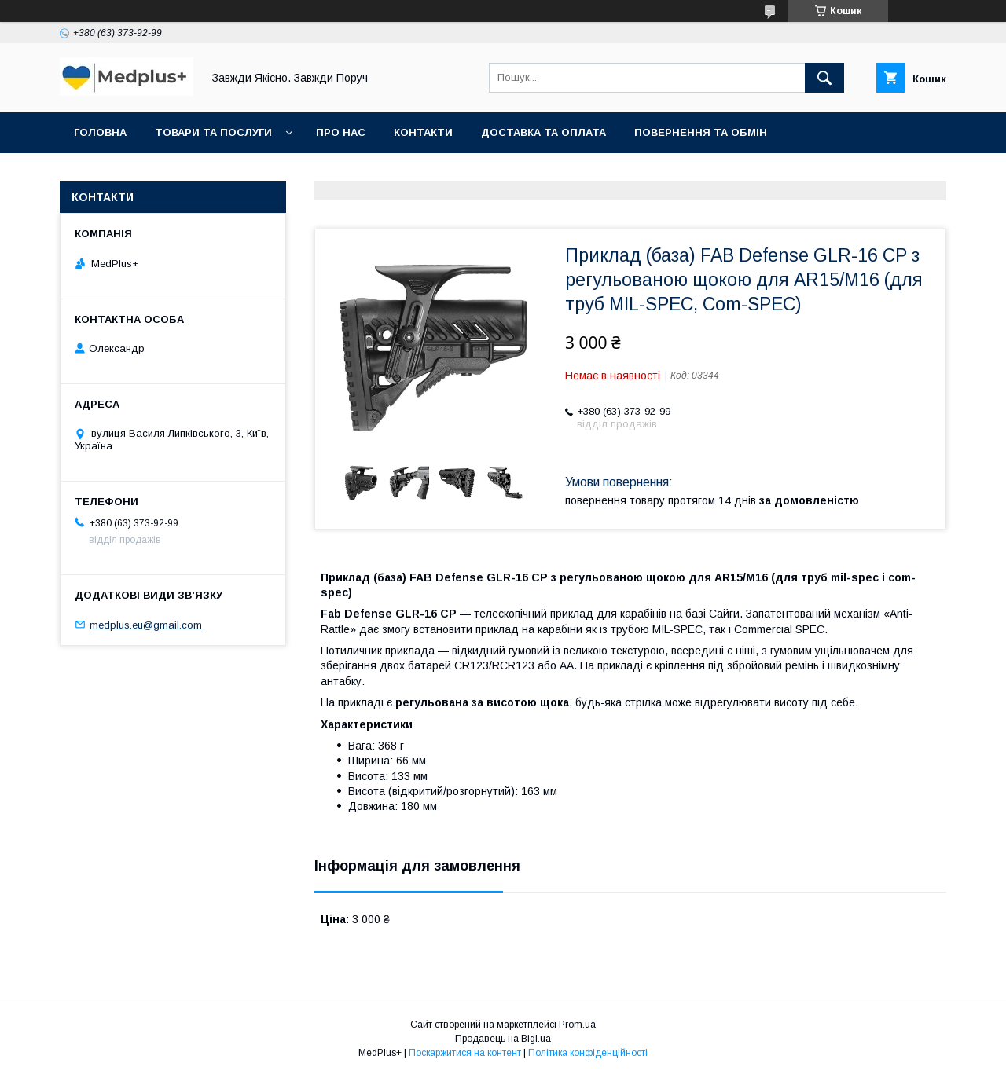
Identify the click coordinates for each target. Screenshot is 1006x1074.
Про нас (340, 132)
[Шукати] (824, 78)
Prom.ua (577, 1024)
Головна (100, 132)
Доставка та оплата (543, 132)
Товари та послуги (213, 132)
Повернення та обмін (700, 132)
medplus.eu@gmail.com (146, 624)
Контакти (423, 132)
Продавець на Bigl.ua (503, 1038)
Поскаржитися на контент (465, 1052)
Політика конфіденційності (588, 1052)
